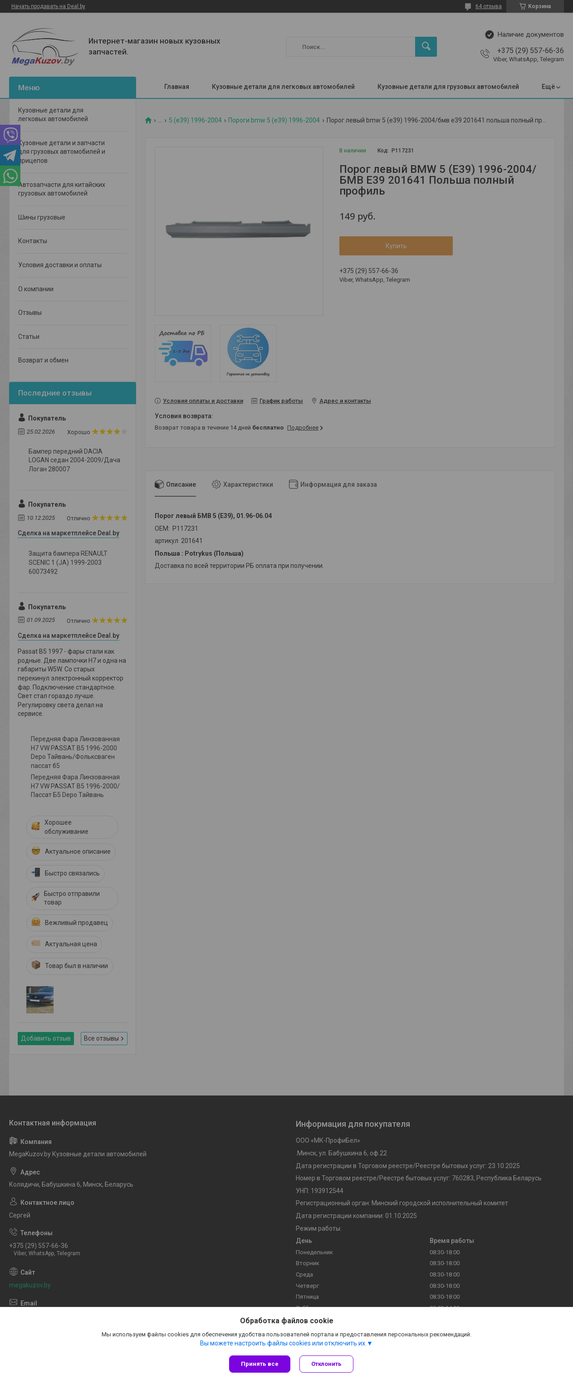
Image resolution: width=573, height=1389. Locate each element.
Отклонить (326, 1363)
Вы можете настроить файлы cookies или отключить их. (283, 1343)
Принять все (260, 1363)
